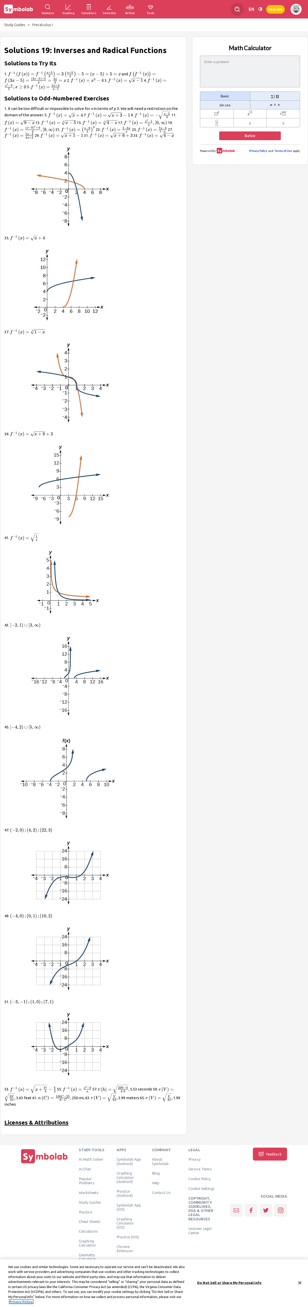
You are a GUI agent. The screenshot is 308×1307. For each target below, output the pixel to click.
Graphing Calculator (87, 1243)
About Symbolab (160, 1161)
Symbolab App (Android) (129, 1161)
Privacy (194, 1159)
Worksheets (89, 1193)
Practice (85, 1212)
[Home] (44, 1163)
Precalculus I (42, 25)
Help (155, 1183)
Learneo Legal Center (199, 1231)
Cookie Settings (201, 1188)
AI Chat (85, 1169)
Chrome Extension (125, 1248)
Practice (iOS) (128, 1237)
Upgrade (275, 9)
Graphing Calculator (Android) (125, 1177)
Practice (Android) (125, 1193)
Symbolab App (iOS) (129, 1207)
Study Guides (14, 25)
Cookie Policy (199, 1179)
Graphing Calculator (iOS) (125, 1223)
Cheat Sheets (90, 1222)
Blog (156, 1173)
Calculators (88, 1231)
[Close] (299, 1283)
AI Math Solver (91, 1159)
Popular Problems (86, 1181)
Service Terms (200, 1169)
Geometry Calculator (87, 1257)
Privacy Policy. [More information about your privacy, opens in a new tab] (21, 1302)
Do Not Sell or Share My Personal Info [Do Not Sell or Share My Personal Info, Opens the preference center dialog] (229, 1283)
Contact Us (161, 1193)
